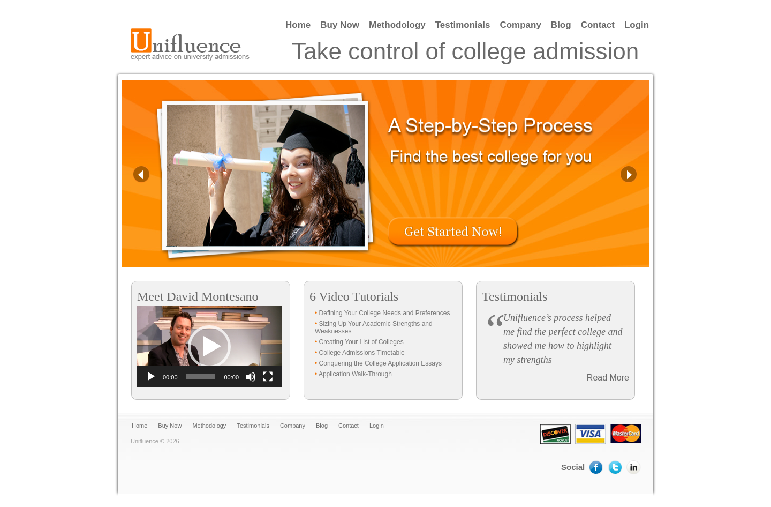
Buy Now (339, 25)
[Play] (151, 376)
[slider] (201, 376)
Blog (561, 25)
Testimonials (462, 25)
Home (298, 25)
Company (520, 25)
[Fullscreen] (267, 376)
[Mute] (250, 376)
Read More (608, 377)
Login (636, 25)
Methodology (397, 25)
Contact (598, 25)
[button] (209, 346)
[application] (209, 346)
